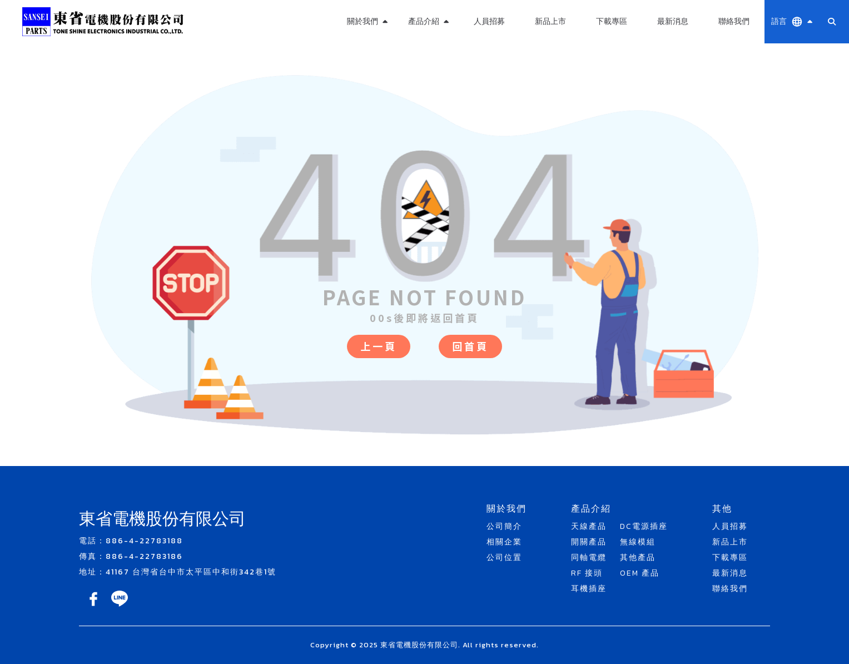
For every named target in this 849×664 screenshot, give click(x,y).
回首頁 (470, 346)
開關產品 (589, 542)
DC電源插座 (644, 526)
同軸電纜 (589, 557)
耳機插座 (589, 588)
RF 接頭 (587, 573)
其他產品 (638, 557)
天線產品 (589, 526)
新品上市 (550, 21)
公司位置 (504, 557)
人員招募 (489, 21)
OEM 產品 (639, 573)
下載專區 (611, 21)
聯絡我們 (733, 21)
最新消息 (672, 21)
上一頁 (378, 346)
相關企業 (504, 542)
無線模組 (638, 542)
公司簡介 (504, 526)
